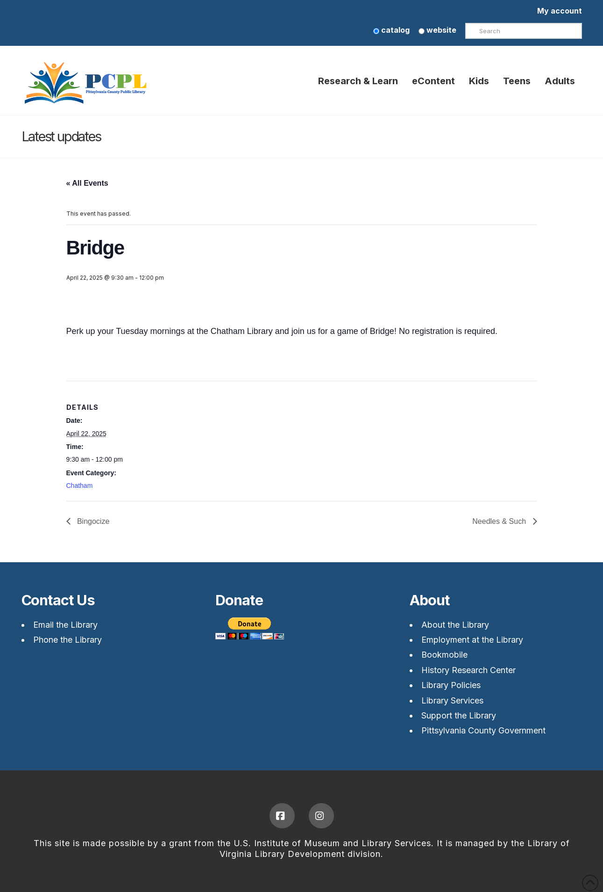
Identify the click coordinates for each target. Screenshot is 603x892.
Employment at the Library (472, 640)
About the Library (455, 625)
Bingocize (92, 521)
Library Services (452, 700)
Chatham (79, 485)
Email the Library (65, 625)
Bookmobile (444, 655)
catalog (391, 30)
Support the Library (458, 715)
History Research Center (468, 670)
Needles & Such (500, 521)
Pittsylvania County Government (483, 730)
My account (559, 10)
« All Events (87, 183)
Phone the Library (67, 640)
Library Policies (451, 685)
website (437, 30)
